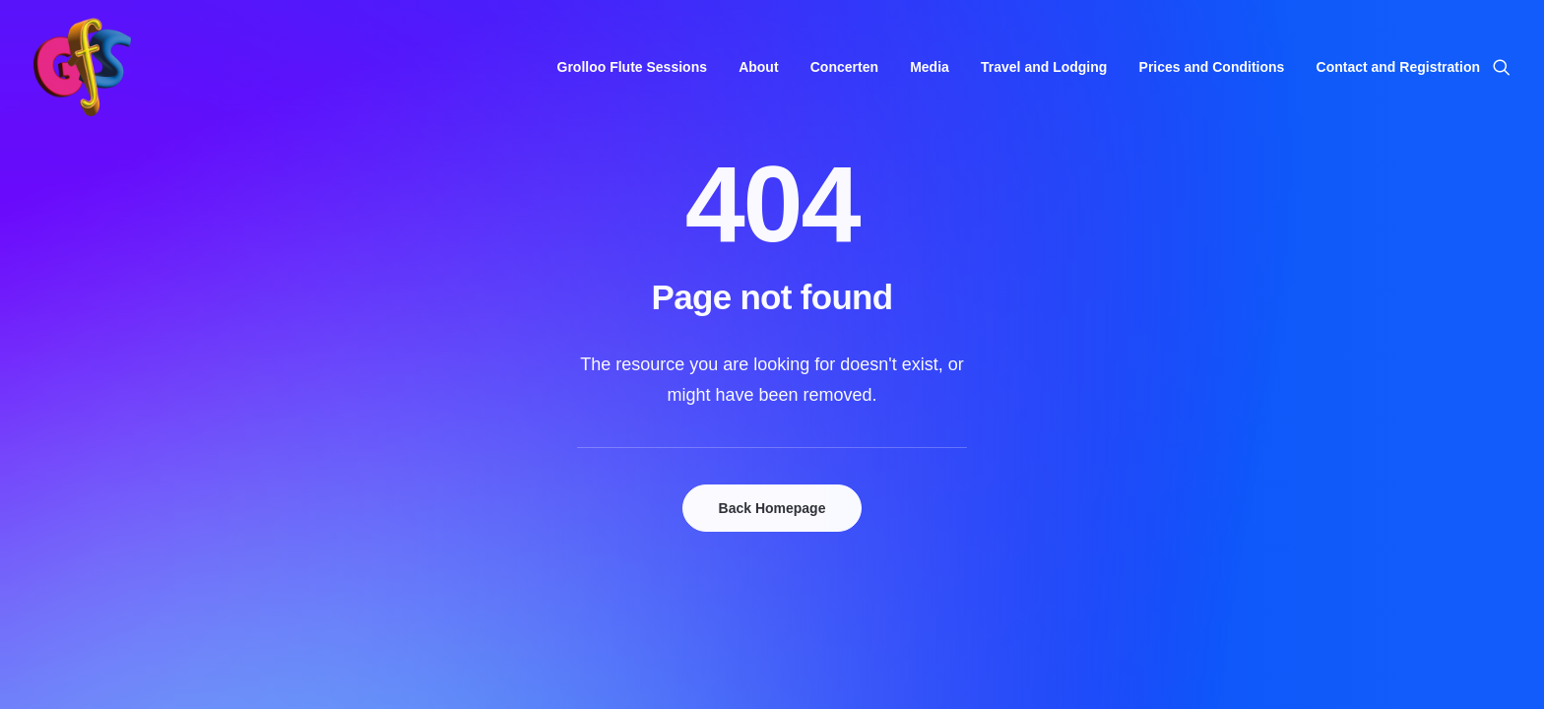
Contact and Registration (1398, 67)
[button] (1502, 67)
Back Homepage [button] (772, 508)
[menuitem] (632, 67)
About (758, 67)
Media (929, 67)
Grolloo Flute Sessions (632, 67)
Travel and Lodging (1044, 67)
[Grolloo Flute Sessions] (82, 67)
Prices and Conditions (1212, 67)
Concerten (844, 67)
